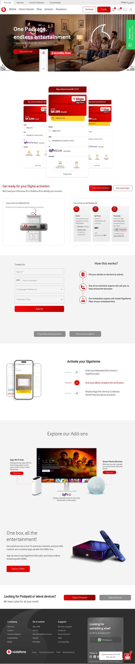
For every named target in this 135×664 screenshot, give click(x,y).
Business (20, 3)
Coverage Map (63, 642)
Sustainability (55, 3)
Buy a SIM (36, 627)
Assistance (61, 9)
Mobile (12, 9)
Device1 (18, 473)
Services (49, 9)
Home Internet (26, 9)
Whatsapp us (105, 640)
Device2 (111, 472)
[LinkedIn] (94, 657)
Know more (67, 174)
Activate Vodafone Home (42, 634)
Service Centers (64, 634)
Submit (39, 308)
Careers (10, 630)
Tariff (58, 652)
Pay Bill (104, 9)
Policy (34, 652)
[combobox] (39, 289)
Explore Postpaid (80, 597)
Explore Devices (115, 597)
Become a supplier (65, 627)
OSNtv (68, 495)
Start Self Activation (100, 188)
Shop (39, 9)
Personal (7, 3)
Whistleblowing (69, 652)
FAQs (60, 638)
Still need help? (123, 188)
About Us (10, 627)
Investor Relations (36, 3)
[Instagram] (91, 657)
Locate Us (62, 630)
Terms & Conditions (46, 652)
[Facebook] (98, 657)
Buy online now (26, 51)
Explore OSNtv (18, 569)
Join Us (35, 630)
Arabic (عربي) (127, 2)
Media (9, 642)
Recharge (89, 9)
